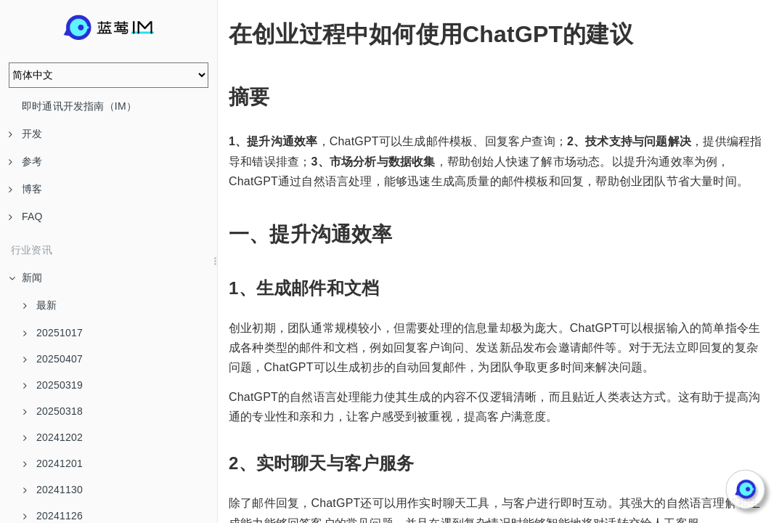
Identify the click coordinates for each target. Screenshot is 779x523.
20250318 (53, 411)
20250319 (53, 385)
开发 (25, 133)
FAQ (26, 216)
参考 (25, 161)
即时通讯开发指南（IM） (79, 106)
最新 (40, 305)
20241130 (53, 489)
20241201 (53, 463)
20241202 (53, 437)
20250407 (53, 359)
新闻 (25, 277)
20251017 (53, 332)
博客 (25, 189)
